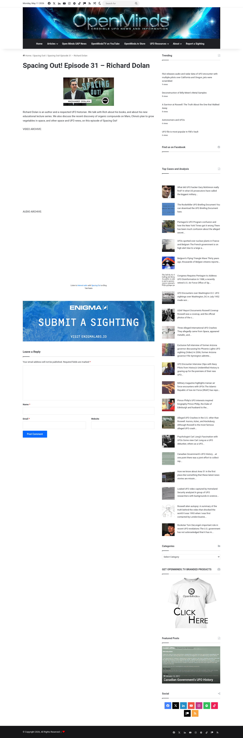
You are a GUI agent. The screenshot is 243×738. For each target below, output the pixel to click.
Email (26, 419)
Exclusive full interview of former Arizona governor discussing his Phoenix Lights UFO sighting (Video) (198, 349)
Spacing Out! (39, 55)
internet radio (82, 285)
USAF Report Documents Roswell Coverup (197, 310)
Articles (51, 43)
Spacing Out (96, 285)
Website (95, 419)
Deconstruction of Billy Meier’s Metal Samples (184, 92)
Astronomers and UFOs (173, 120)
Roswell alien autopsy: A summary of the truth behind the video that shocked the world (197, 510)
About (176, 43)
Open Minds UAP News (74, 43)
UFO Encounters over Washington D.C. (195, 293)
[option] (191, 664)
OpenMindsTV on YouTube (105, 43)
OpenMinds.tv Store (134, 43)
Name (26, 404)
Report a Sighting (195, 43)
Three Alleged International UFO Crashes (197, 328)
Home (39, 43)
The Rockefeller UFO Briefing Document (196, 204)
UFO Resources (158, 43)
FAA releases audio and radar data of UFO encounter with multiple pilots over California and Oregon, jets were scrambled (190, 77)
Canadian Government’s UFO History (195, 454)
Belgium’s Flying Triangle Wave (192, 258)
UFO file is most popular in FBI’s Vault (180, 131)
